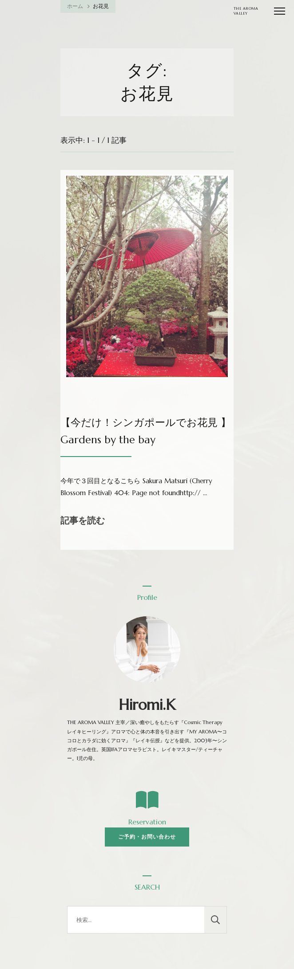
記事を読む (82, 520)
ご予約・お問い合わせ (147, 837)
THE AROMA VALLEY (246, 11)
